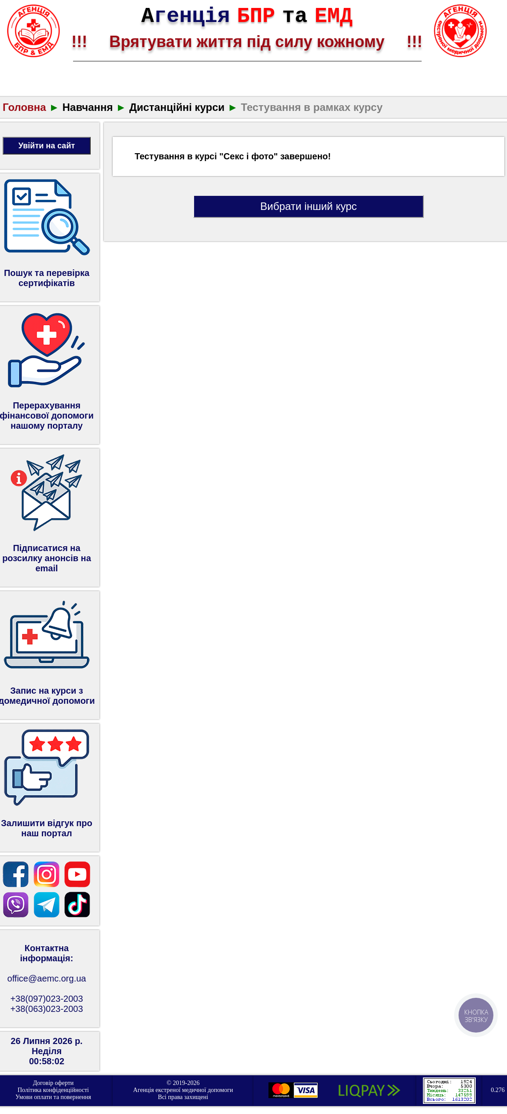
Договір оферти (53, 1083)
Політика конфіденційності (53, 1090)
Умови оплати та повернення (53, 1097)
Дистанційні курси (177, 107)
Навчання (87, 107)
